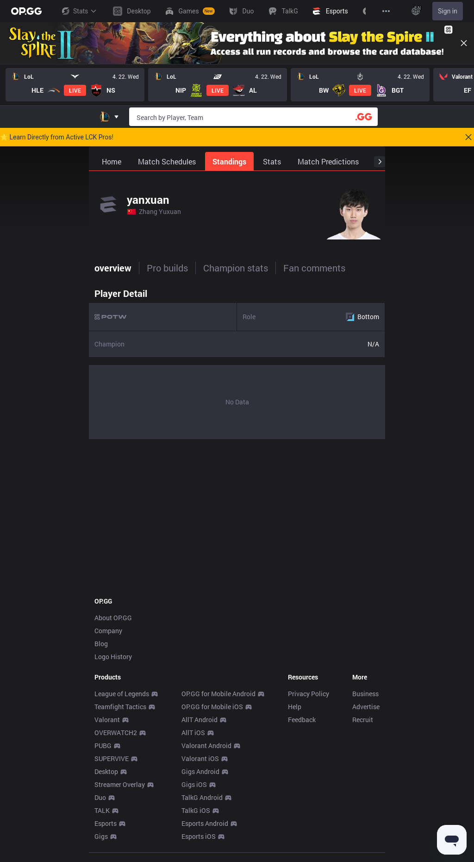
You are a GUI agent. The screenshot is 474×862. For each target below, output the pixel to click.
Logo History (113, 656)
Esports (105, 823)
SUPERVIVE (111, 758)
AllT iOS (193, 732)
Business (365, 693)
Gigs (101, 836)
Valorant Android (206, 745)
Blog (101, 643)
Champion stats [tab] (235, 268)
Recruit (362, 719)
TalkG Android (202, 797)
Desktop (106, 771)
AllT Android (199, 719)
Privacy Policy (308, 693)
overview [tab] (112, 268)
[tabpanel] (237, 361)
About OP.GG (113, 617)
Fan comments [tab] (314, 268)
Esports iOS (198, 836)
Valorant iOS (200, 758)
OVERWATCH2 (115, 732)
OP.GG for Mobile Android (218, 693)
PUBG (103, 745)
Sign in (447, 11)
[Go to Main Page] (26, 11)
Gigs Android (200, 771)
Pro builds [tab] (167, 268)
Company (108, 630)
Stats (78, 11)
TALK (102, 810)
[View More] (386, 11)
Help (294, 706)
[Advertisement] (237, 515)
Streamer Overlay (119, 784)
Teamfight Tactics (120, 706)
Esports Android (204, 823)
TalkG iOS (195, 810)
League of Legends (121, 693)
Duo (100, 797)
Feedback (302, 719)
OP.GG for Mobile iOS (212, 706)
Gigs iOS (194, 784)
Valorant (107, 719)
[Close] (463, 43)
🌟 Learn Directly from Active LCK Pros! (56, 137)
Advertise (366, 706)
